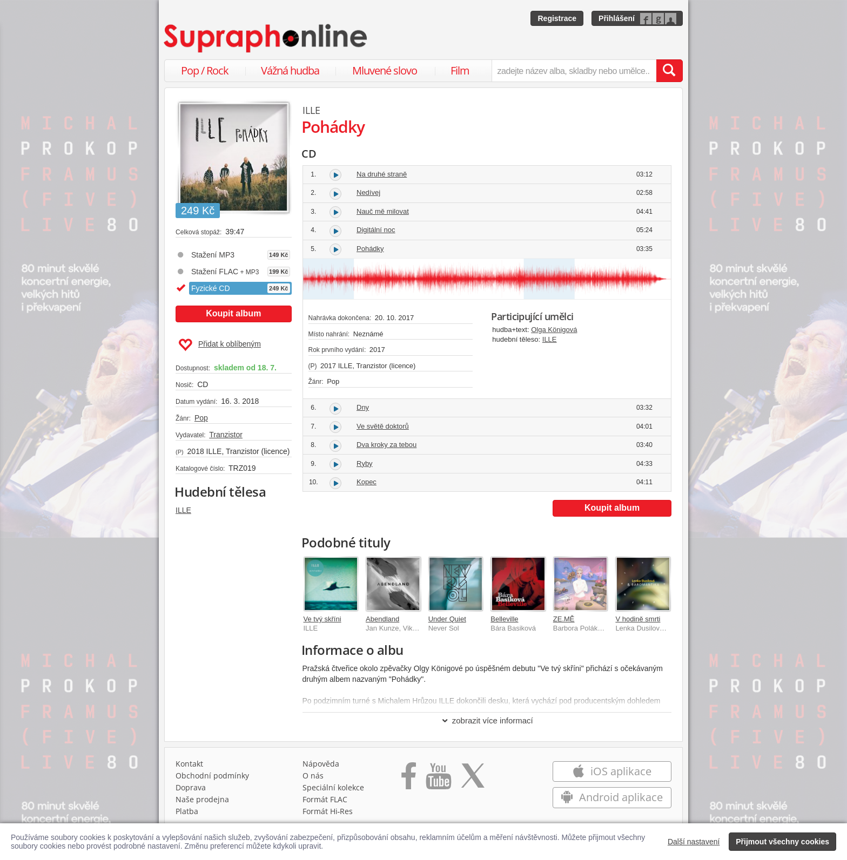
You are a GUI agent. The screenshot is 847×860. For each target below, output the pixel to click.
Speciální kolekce (333, 787)
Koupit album (233, 313)
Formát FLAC (324, 799)
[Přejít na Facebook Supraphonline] (408, 779)
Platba (187, 811)
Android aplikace (612, 797)
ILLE (183, 510)
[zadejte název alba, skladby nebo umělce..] (574, 70)
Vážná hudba (290, 70)
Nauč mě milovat (383, 211)
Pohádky (370, 249)
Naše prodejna (202, 799)
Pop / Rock (204, 70)
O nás (313, 775)
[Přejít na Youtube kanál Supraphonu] (438, 779)
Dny (363, 407)
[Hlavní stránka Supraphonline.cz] (266, 38)
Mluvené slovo (384, 70)
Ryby (365, 463)
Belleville (504, 619)
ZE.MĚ (564, 619)
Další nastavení (694, 841)
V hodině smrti (637, 619)
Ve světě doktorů (383, 426)
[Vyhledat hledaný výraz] (669, 70)
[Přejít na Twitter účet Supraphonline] (472, 779)
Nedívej (368, 192)
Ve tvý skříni (322, 619)
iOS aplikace (611, 771)
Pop (201, 418)
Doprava (191, 787)
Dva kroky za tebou (386, 445)
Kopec (367, 482)
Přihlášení (617, 18)
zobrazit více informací (487, 720)
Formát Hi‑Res (327, 811)
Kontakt (189, 764)
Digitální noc (376, 230)
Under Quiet (447, 619)
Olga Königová (554, 330)
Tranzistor (226, 434)
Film (460, 70)
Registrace (556, 18)
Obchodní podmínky (212, 775)
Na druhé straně (382, 174)
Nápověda (320, 764)
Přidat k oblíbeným (219, 344)
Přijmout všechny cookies (782, 841)
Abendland (382, 619)
